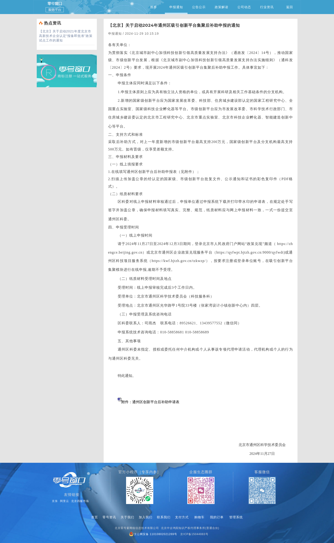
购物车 (199, 517)
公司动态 (244, 7)
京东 (55, 501)
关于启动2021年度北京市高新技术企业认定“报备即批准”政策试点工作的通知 (66, 35)
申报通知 (176, 9)
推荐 (153, 7)
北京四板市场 (80, 501)
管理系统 (236, 517)
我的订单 (217, 517)
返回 (289, 7)
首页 (94, 517)
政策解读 (221, 7)
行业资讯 (267, 7)
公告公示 (199, 7)
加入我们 (145, 517)
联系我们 (164, 517)
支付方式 (182, 517)
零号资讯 (109, 517)
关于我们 (127, 517)
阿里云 (64, 501)
